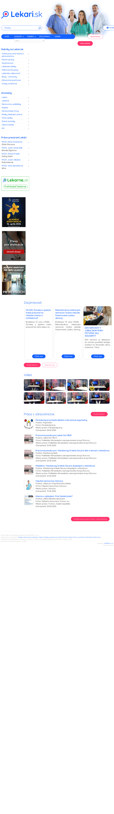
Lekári (4, 97)
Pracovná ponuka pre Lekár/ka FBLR (54, 435)
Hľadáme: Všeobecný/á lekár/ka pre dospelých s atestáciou (65, 465)
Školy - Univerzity (9, 77)
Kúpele (5, 107)
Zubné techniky (8, 121)
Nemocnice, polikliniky (11, 104)
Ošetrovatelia (8, 124)
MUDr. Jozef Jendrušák (14, 149)
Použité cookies (68, 537)
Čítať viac (39, 356)
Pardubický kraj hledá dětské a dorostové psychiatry (61, 420)
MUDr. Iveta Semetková (14, 167)
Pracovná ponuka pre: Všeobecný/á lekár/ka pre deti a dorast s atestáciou (73, 450)
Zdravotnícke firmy (10, 111)
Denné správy (8, 59)
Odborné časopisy (10, 70)
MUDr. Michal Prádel (14, 155)
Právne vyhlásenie (79, 537)
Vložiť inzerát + (99, 414)
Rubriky (31, 36)
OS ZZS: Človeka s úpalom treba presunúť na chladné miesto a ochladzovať (38, 314)
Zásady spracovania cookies (53, 537)
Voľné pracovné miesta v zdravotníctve (13, 54)
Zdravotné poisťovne (11, 80)
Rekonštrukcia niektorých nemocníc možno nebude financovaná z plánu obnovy (67, 314)
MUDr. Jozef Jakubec (14, 161)
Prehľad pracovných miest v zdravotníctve (90, 519)
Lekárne (5, 100)
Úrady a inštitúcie (9, 83)
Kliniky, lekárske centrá (12, 114)
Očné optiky (7, 118)
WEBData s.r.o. (108, 543)
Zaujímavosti (7, 63)
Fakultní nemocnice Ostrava (49, 481)
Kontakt (8, 41)
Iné (3, 128)
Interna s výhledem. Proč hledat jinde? (54, 496)
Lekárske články (9, 66)
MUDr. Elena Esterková (14, 143)
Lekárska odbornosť (11, 73)
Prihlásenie (85, 43)
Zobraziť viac (50, 365)
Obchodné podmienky (93, 537)
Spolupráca (44, 36)
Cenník (57, 36)
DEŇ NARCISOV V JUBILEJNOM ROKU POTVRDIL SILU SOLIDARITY (94, 332)
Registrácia (95, 37)
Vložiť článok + (32, 365)
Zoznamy (19, 36)
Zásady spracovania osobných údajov (30, 537)
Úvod (6, 36)
